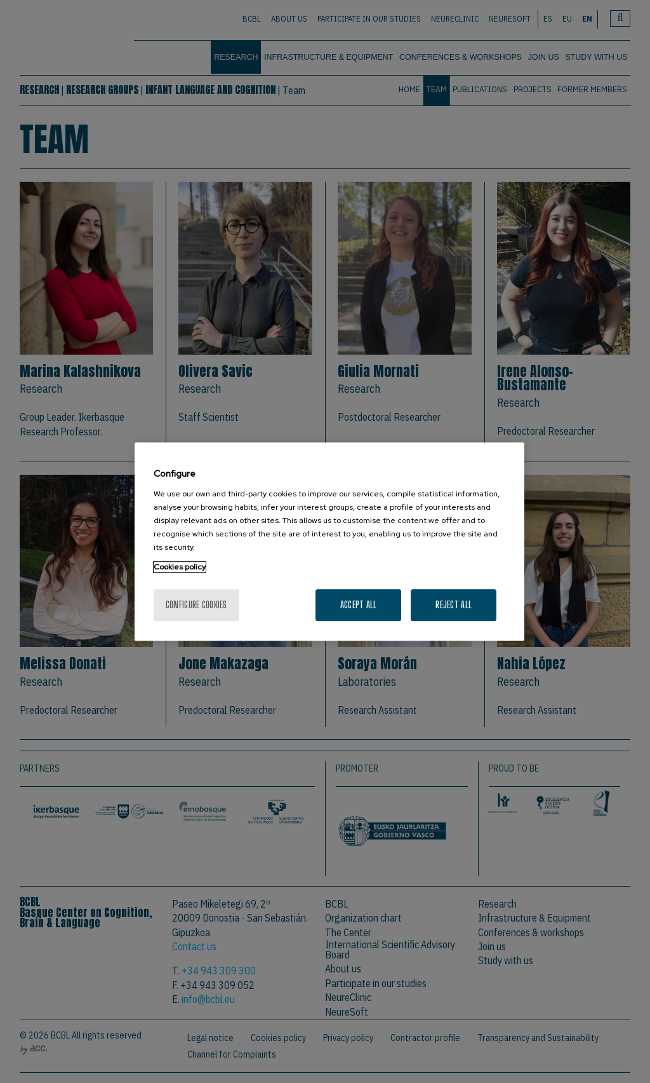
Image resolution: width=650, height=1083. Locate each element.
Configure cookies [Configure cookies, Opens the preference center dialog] (196, 604)
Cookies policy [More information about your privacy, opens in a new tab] (180, 567)
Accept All (358, 604)
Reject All (453, 604)
